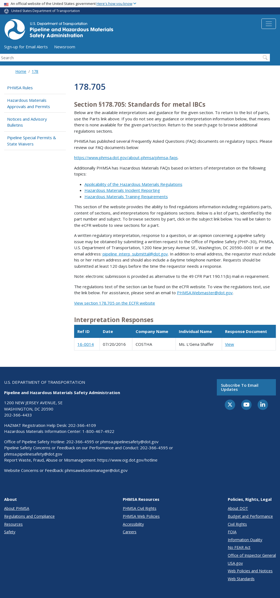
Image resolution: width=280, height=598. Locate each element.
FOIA (232, 531)
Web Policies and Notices (250, 570)
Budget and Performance (250, 516)
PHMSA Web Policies (141, 516)
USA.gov (235, 563)
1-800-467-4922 (98, 431)
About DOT (238, 508)
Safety (9, 531)
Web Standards (241, 578)
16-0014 (85, 344)
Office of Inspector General (252, 555)
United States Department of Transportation (45, 10)
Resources (13, 524)
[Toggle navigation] (268, 24)
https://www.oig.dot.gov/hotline (127, 460)
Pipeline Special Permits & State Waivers (31, 141)
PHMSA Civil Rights (139, 508)
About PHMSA (16, 508)
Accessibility (133, 524)
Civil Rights (237, 524)
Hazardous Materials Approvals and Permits (28, 103)
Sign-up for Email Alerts (26, 46)
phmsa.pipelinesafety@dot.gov (129, 441)
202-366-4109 (82, 425)
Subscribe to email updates (239, 387)
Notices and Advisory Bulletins (27, 122)
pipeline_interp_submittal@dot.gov (135, 254)
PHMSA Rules (20, 87)
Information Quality (245, 539)
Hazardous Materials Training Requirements (126, 196)
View (229, 344)
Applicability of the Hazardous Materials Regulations (133, 184)
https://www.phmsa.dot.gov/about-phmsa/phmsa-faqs (126, 157)
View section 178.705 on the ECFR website (114, 303)
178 (35, 71)
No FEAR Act (239, 547)
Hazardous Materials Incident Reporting (122, 190)
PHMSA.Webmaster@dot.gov (205, 292)
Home (20, 71)
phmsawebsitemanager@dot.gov (96, 470)
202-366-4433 (18, 415)
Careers (129, 531)
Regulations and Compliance (29, 516)
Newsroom (64, 46)
